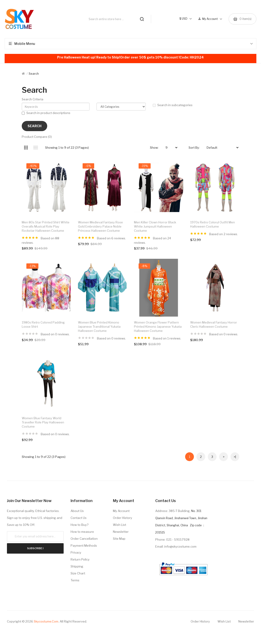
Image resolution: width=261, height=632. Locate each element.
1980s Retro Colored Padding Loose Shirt (43, 324)
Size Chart (78, 573)
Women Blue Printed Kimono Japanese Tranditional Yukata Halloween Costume (99, 327)
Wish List (119, 525)
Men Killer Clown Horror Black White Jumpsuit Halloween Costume (155, 226)
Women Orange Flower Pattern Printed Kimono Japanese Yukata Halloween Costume (158, 327)
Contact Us (79, 518)
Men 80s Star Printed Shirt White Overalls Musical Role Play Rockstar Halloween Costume (45, 226)
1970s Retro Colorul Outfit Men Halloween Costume (212, 224)
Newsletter (121, 531)
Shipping (77, 566)
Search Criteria (32, 99)
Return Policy (80, 559)
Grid (26, 147)
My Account (121, 511)
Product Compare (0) (37, 137)
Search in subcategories (173, 105)
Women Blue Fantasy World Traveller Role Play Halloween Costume (43, 422)
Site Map (119, 538)
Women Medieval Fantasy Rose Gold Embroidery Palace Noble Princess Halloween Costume (100, 226)
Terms (75, 580)
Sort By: (194, 147)
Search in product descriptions (46, 113)
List (35, 147)
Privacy (76, 552)
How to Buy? (79, 525)
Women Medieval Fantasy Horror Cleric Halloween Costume (213, 324)
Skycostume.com (46, 621)
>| (235, 457)
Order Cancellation (84, 538)
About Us (77, 511)
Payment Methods (84, 545)
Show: (154, 147)
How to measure (82, 531)
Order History (122, 518)
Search (34, 73)
